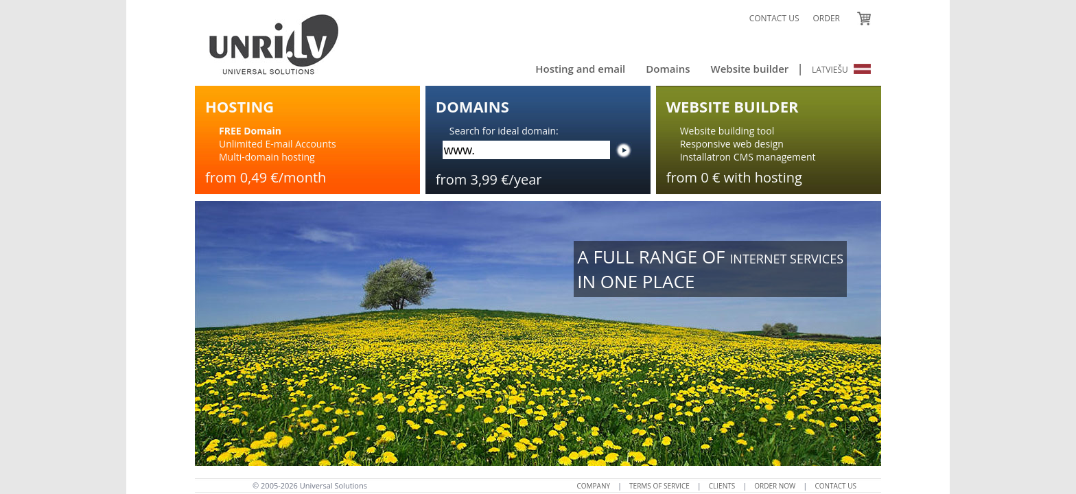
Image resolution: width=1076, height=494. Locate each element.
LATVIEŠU (841, 69)
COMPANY (594, 486)
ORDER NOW (774, 486)
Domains (668, 68)
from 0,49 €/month (265, 177)
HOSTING (239, 106)
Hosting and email (580, 68)
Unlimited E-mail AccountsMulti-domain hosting (277, 143)
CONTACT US (774, 18)
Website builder (749, 68)
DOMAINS (472, 106)
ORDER (826, 18)
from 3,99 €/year (489, 179)
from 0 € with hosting (734, 177)
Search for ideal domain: (504, 130)
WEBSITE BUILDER (732, 106)
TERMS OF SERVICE (659, 486)
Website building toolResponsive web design (732, 137)
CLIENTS (722, 486)
